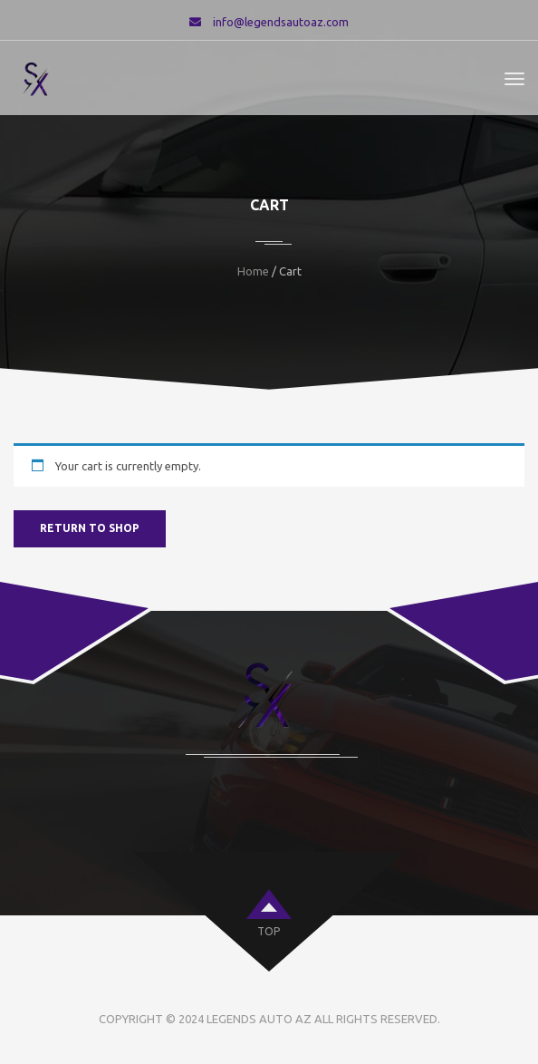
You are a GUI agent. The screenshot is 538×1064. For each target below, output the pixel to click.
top (268, 931)
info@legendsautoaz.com (281, 21)
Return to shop (89, 528)
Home (253, 271)
